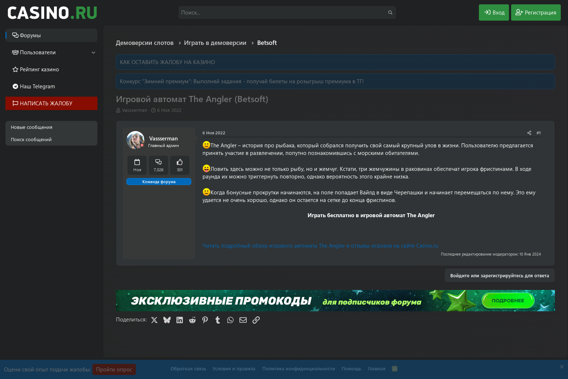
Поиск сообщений (31, 139)
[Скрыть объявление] (561, 367)
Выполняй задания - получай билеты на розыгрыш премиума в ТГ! (278, 81)
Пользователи (38, 52)
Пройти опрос (114, 369)
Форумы (30, 35)
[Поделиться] (529, 133)
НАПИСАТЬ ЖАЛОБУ (46, 103)
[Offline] (142, 145)
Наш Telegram (37, 86)
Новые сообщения (32, 127)
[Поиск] (287, 12)
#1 (538, 132)
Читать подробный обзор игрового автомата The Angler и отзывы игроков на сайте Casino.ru (320, 245)
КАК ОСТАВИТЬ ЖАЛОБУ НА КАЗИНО (167, 62)
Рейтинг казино (39, 69)
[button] (93, 52)
